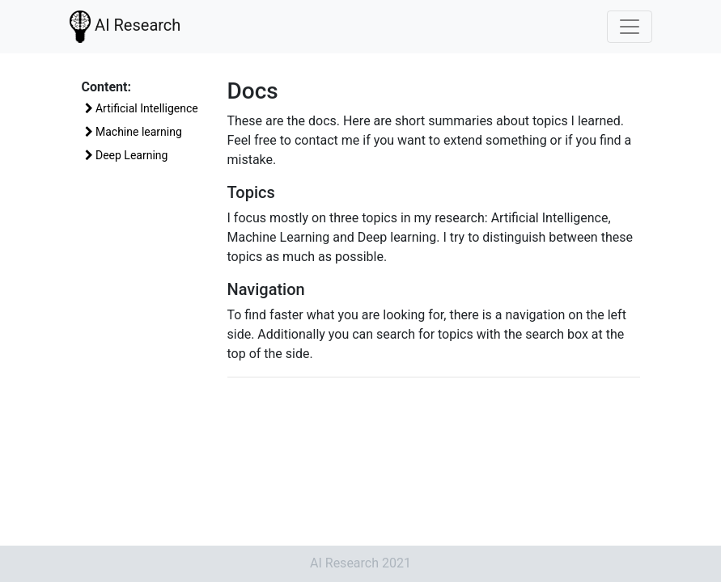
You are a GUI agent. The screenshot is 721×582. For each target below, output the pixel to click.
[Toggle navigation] (629, 27)
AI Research (125, 25)
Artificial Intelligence (141, 108)
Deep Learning (126, 155)
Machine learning (133, 131)
